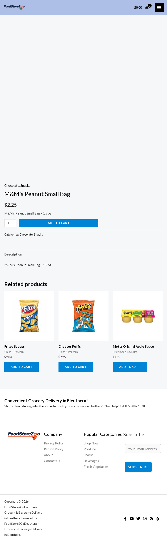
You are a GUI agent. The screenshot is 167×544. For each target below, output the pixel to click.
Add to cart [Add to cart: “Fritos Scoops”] (21, 367)
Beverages (91, 461)
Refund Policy (53, 449)
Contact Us (52, 461)
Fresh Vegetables (96, 467)
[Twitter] (138, 519)
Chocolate (11, 185)
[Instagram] (145, 519)
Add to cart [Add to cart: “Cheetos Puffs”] (76, 367)
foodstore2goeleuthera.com (34, 406)
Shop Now (91, 443)
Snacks (25, 185)
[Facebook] (125, 519)
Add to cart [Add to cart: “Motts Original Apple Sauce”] (130, 367)
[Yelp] (158, 519)
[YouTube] (132, 519)
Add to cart (59, 223)
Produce (90, 449)
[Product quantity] (10, 223)
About (48, 455)
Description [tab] (13, 254)
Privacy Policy (53, 443)
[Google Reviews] (151, 519)
